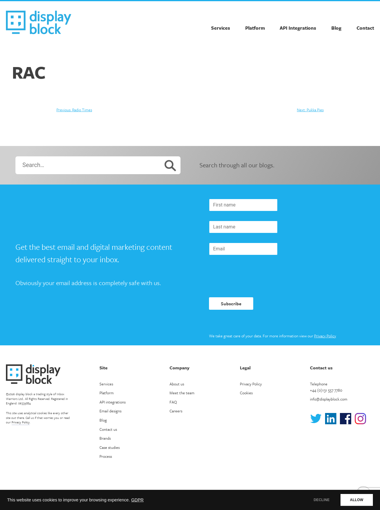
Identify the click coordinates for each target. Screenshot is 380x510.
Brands (105, 438)
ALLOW (355, 500)
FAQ (173, 402)
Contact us (108, 429)
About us (177, 384)
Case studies (109, 447)
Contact (365, 27)
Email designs (110, 411)
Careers (176, 411)
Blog (336, 27)
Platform (255, 27)
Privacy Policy (325, 336)
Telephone (326, 387)
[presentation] (254, 276)
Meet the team (182, 393)
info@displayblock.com (328, 399)
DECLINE (319, 500)
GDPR (137, 500)
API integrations (112, 402)
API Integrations (298, 27)
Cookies (246, 393)
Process (105, 456)
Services (220, 27)
